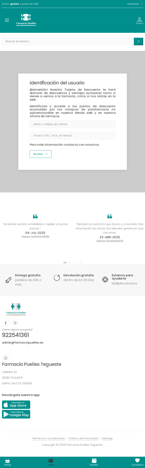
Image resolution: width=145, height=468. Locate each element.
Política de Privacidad (83, 438)
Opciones (133, 4)
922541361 (15, 335)
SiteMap (107, 438)
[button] (65, 262)
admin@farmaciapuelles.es (22, 342)
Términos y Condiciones (48, 438)
